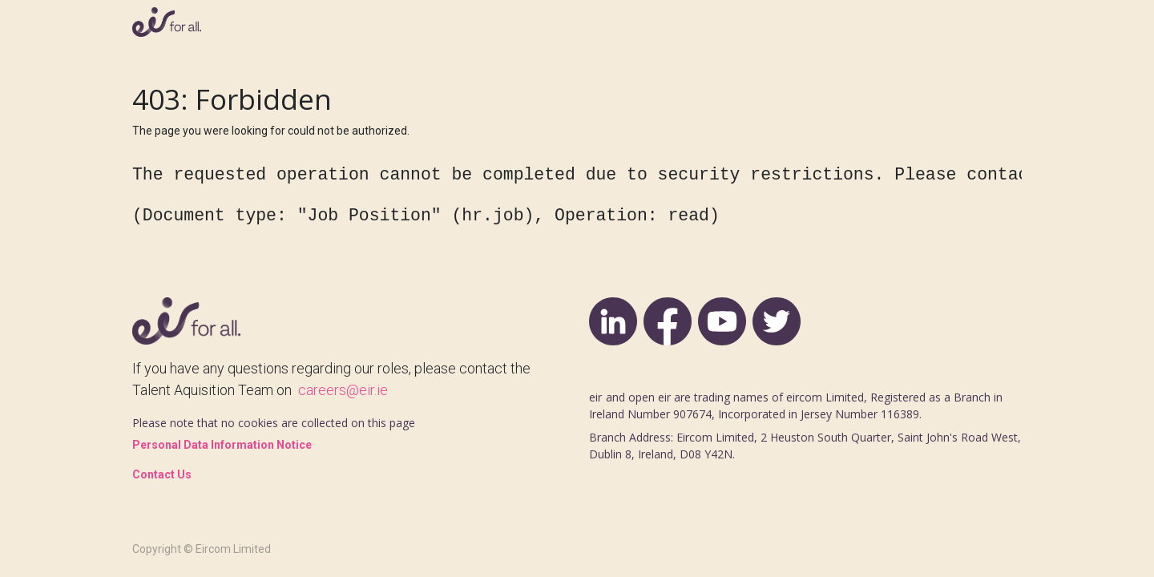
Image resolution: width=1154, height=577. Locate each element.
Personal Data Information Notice (222, 444)
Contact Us (162, 474)
